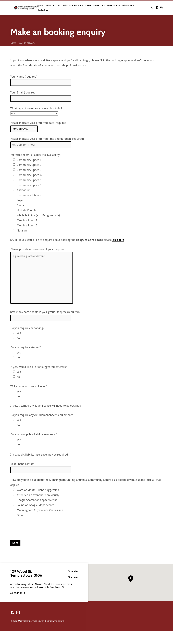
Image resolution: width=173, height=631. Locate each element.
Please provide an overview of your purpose (37, 249)
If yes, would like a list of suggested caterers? (38, 367)
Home (13, 43)
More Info (72, 571)
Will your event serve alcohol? (28, 386)
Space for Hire (92, 5)
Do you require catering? (25, 347)
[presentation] (36, 528)
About (40, 5)
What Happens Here (73, 5)
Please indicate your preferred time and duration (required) (47, 138)
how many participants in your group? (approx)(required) (45, 312)
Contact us (42, 10)
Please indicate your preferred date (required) (38, 122)
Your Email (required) (23, 92)
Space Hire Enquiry (111, 5)
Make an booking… (27, 43)
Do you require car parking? (27, 328)
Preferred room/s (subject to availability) (35, 154)
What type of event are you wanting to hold (37, 108)
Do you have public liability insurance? (33, 434)
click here (118, 239)
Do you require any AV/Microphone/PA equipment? (41, 415)
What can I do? (53, 5)
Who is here (128, 5)
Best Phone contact (22, 464)
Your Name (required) (23, 76)
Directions (72, 577)
